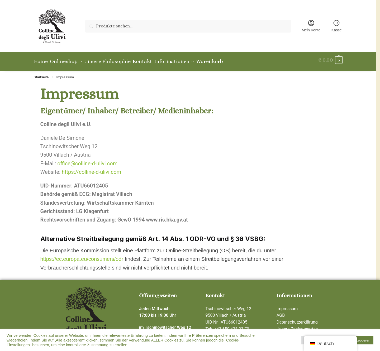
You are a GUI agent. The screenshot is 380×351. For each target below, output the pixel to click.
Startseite (41, 74)
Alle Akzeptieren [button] (358, 340)
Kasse (336, 25)
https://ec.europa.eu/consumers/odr (82, 256)
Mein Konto (311, 25)
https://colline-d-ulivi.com (91, 169)
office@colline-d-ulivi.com (87, 160)
